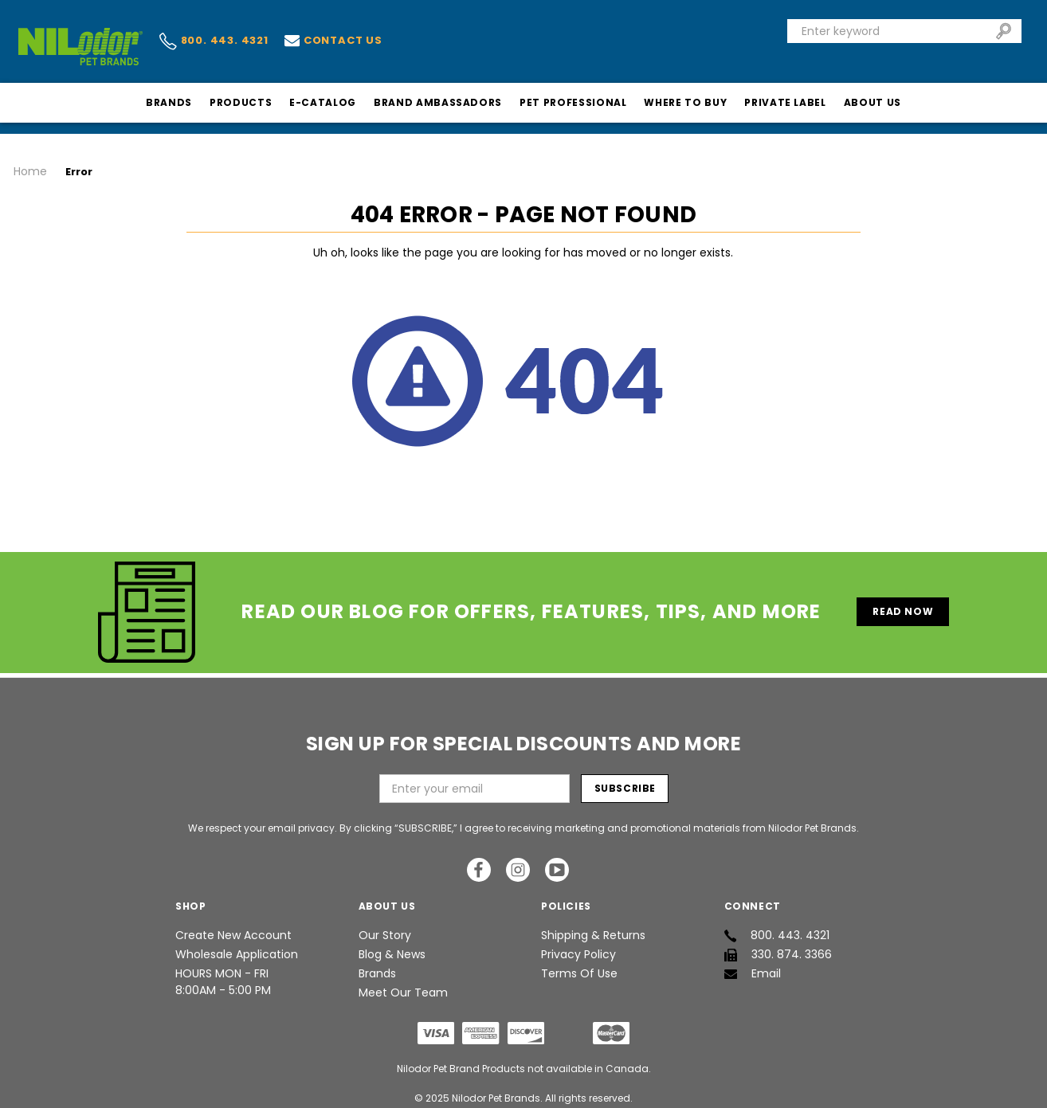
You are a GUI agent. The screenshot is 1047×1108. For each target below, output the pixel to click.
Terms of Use (579, 962)
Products (241, 102)
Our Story (385, 924)
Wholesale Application (236, 943)
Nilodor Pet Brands (496, 1087)
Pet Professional (573, 102)
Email (752, 962)
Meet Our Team (403, 981)
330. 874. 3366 (778, 943)
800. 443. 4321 (214, 41)
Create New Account (233, 924)
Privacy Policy (578, 943)
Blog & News (392, 943)
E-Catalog (322, 102)
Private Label (784, 102)
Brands (169, 102)
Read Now (902, 600)
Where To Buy (685, 102)
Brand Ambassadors (438, 102)
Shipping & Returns (593, 924)
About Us (872, 102)
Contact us (333, 40)
